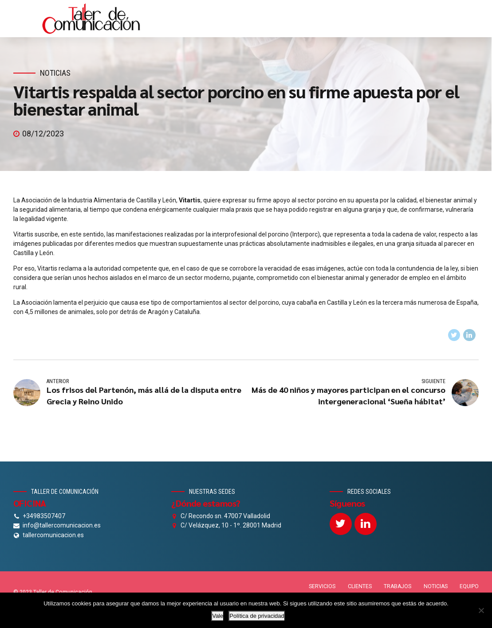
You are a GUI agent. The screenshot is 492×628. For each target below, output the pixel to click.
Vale (217, 615)
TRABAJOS (397, 586)
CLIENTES (360, 586)
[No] (480, 610)
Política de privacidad (256, 615)
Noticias (55, 73)
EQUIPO (469, 586)
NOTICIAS (436, 586)
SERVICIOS (322, 586)
